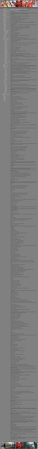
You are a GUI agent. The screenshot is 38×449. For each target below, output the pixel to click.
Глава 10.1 (6, 48)
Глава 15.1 (6, 52)
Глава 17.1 (6, 54)
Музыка (5, 93)
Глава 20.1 (6, 57)
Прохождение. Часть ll (6, 32)
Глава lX (6, 76)
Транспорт (5, 36)
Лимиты (5, 29)
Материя (5, 64)
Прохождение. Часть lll (6, 33)
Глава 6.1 (6, 44)
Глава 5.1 (6, 43)
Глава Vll (6, 73)
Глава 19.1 (6, 56)
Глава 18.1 (6, 55)
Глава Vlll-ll (6, 75)
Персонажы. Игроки (7, 61)
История (5, 10)
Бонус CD (5, 37)
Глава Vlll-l (6, 74)
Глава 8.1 (6, 46)
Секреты (5, 24)
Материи (5, 28)
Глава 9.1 (6, 47)
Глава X (6, 77)
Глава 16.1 (6, 53)
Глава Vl (6, 72)
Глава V (6, 85)
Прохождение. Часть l (6, 30)
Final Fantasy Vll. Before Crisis (6, 38)
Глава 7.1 (6, 45)
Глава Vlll (6, 88)
